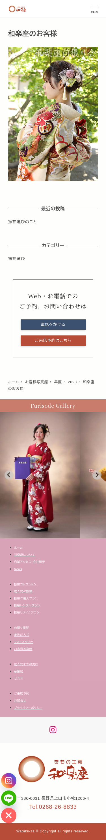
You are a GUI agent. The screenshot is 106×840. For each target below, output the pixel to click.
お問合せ (20, 700)
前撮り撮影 (21, 627)
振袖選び (16, 258)
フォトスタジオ (23, 642)
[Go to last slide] (9, 475)
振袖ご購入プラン (26, 598)
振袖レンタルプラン (27, 605)
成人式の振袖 (23, 591)
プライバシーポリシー (28, 707)
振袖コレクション (25, 584)
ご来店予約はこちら (53, 340)
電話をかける (53, 324)
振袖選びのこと (22, 221)
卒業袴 (18, 671)
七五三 (18, 678)
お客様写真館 (23, 649)
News (18, 569)
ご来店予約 (21, 693)
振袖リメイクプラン (27, 612)
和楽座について (24, 554)
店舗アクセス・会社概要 (29, 561)
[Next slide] (96, 475)
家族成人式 (21, 635)
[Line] (8, 798)
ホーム (18, 547)
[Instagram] (8, 780)
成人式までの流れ (26, 664)
